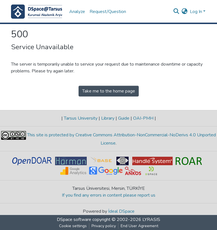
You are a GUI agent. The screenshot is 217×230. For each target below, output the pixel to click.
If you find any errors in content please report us (108, 195)
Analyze (77, 11)
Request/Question (108, 11)
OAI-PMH (143, 118)
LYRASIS (151, 219)
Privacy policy (104, 226)
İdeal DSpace (121, 211)
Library (108, 118)
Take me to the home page (108, 91)
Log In (196, 11)
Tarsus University (81, 118)
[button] (184, 11)
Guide (124, 118)
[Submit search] (176, 11)
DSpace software (74, 219)
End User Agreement (139, 226)
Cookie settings (73, 226)
